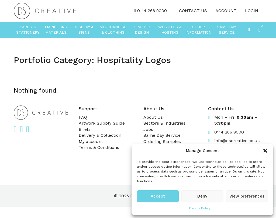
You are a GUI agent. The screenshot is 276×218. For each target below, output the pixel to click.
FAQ (83, 117)
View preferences (246, 196)
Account (226, 10)
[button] (265, 150)
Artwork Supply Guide (102, 123)
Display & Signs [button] (84, 29)
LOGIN (251, 10)
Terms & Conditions (99, 147)
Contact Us (193, 10)
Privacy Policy (200, 208)
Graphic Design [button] (142, 29)
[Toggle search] (249, 29)
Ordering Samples (162, 141)
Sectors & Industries (164, 123)
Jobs (148, 129)
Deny (202, 196)
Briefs (85, 129)
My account (91, 141)
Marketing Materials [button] (56, 29)
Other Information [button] (198, 29)
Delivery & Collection (100, 135)
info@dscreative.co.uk (237, 140)
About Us (153, 117)
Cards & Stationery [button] (27, 29)
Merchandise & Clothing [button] (112, 29)
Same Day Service (226, 29)
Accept (158, 196)
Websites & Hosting (170, 29)
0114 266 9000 (152, 10)
